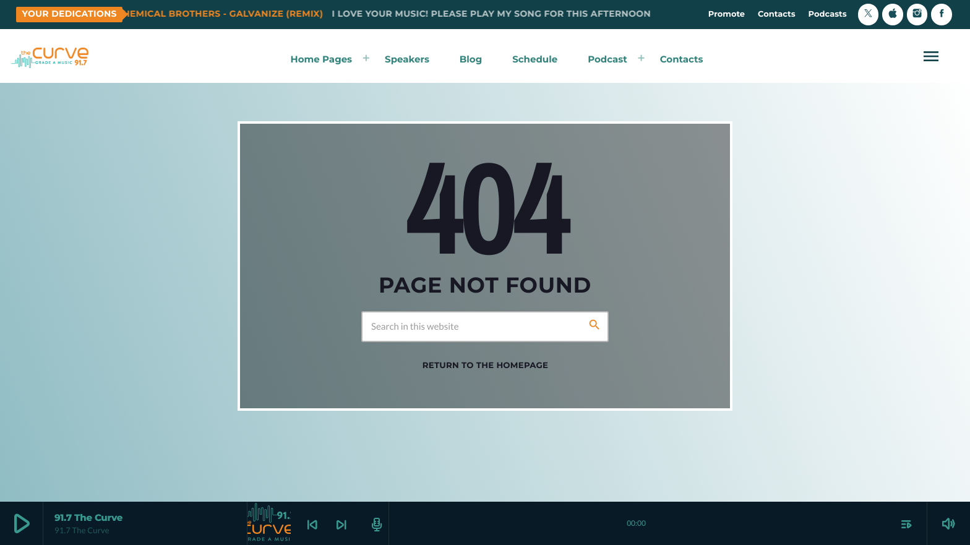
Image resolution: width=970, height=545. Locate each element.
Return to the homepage (486, 366)
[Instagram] (917, 14)
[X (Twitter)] (868, 14)
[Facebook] (941, 14)
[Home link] (50, 56)
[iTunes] (892, 14)
